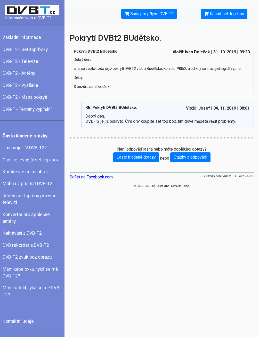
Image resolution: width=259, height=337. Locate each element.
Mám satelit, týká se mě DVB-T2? (32, 291)
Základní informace (22, 37)
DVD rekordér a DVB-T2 (26, 245)
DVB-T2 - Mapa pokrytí (25, 97)
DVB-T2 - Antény (19, 73)
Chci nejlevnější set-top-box (31, 159)
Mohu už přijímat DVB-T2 (27, 183)
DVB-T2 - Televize (20, 61)
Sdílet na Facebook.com (91, 177)
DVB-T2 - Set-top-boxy (25, 49)
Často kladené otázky (25, 135)
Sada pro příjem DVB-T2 (149, 13)
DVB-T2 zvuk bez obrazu (27, 257)
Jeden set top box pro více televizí (29, 199)
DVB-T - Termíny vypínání (27, 109)
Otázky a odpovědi (190, 157)
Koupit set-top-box (224, 13)
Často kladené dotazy (136, 157)
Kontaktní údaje (18, 321)
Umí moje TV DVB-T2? (25, 147)
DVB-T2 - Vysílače (20, 85)
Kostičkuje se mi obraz (26, 171)
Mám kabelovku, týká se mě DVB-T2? (30, 272)
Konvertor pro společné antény (26, 218)
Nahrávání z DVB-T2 (22, 233)
